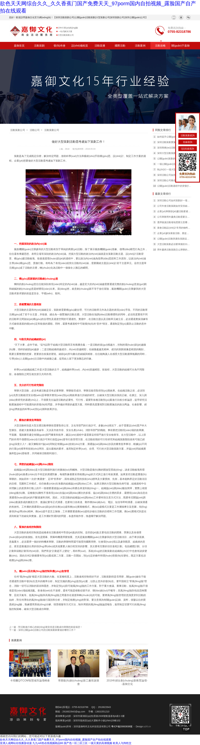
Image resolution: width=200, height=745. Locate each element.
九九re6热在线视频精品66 (47, 743)
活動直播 (100, 45)
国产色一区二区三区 (76, 743)
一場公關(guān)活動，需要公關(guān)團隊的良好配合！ (174, 164)
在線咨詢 (187, 142)
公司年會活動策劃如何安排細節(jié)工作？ (174, 206)
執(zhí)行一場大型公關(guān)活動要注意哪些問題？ (174, 169)
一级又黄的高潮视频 (100, 743)
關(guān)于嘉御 (180, 45)
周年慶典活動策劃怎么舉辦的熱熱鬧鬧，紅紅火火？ (174, 249)
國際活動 (120, 45)
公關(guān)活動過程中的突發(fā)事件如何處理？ (174, 186)
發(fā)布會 (59, 45)
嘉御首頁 (19, 45)
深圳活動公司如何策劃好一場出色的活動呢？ (174, 200)
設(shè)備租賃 (79, 45)
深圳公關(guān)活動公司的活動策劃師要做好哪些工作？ (47, 630)
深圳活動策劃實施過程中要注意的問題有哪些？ (174, 142)
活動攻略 (160, 45)
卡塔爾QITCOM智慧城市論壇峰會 (30, 680)
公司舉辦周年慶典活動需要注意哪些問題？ (174, 217)
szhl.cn (147, 726)
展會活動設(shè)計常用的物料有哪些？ (174, 227)
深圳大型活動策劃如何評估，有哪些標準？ (174, 153)
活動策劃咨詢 (188, 135)
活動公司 (35, 130)
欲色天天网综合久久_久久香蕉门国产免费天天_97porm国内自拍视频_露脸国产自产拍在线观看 (55, 739)
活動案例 (140, 45)
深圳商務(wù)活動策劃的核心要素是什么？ (174, 147)
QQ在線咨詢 (187, 148)
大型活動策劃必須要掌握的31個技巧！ (174, 244)
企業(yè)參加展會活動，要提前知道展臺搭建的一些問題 (174, 233)
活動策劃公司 (17, 130)
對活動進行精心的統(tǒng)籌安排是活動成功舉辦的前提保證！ (50, 627)
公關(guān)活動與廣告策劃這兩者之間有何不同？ (174, 238)
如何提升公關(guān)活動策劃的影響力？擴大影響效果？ (174, 136)
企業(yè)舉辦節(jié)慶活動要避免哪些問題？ (174, 211)
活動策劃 (39, 45)
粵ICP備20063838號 (121, 726)
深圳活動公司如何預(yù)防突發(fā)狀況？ (174, 175)
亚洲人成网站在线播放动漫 (16, 743)
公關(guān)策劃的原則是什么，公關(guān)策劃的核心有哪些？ (174, 158)
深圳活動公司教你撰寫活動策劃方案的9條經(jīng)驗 (174, 180)
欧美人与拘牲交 (122, 743)
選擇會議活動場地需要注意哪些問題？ (174, 222)
